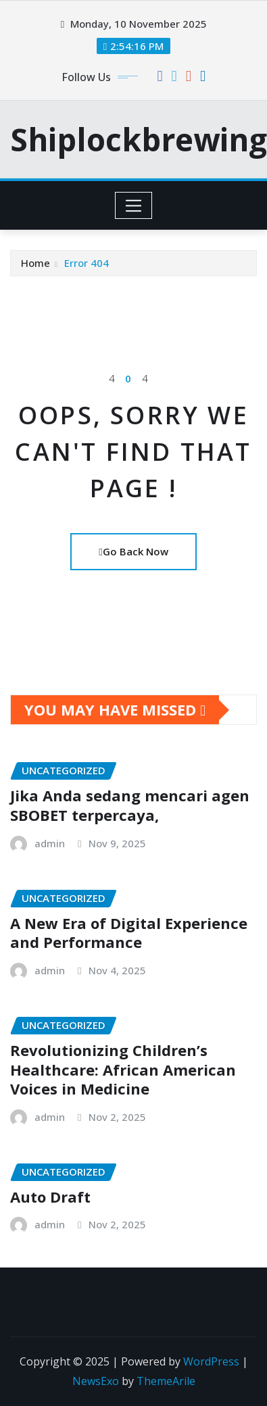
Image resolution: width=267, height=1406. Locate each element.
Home (35, 263)
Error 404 (86, 263)
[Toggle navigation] (133, 205)
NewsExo (95, 1381)
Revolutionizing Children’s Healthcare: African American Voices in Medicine (123, 1069)
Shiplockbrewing (138, 139)
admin (49, 843)
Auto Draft (50, 1196)
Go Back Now (133, 551)
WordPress (211, 1361)
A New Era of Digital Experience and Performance (128, 933)
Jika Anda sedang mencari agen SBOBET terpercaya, (129, 805)
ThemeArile (166, 1381)
